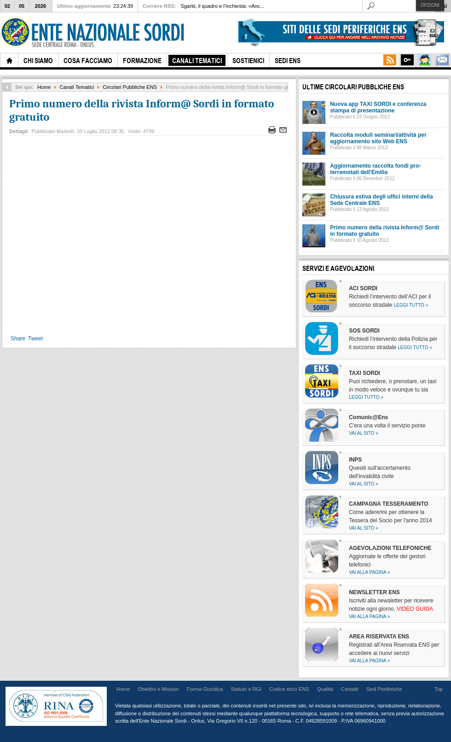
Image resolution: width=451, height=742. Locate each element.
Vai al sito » (363, 433)
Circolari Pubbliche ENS (130, 87)
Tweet (35, 338)
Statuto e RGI (246, 689)
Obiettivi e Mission (158, 689)
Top (438, 689)
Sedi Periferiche (384, 689)
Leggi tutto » (411, 305)
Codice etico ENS (289, 689)
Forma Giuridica (205, 689)
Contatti (349, 689)
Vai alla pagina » (369, 572)
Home (44, 87)
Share (18, 338)
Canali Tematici (77, 87)
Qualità (325, 689)
